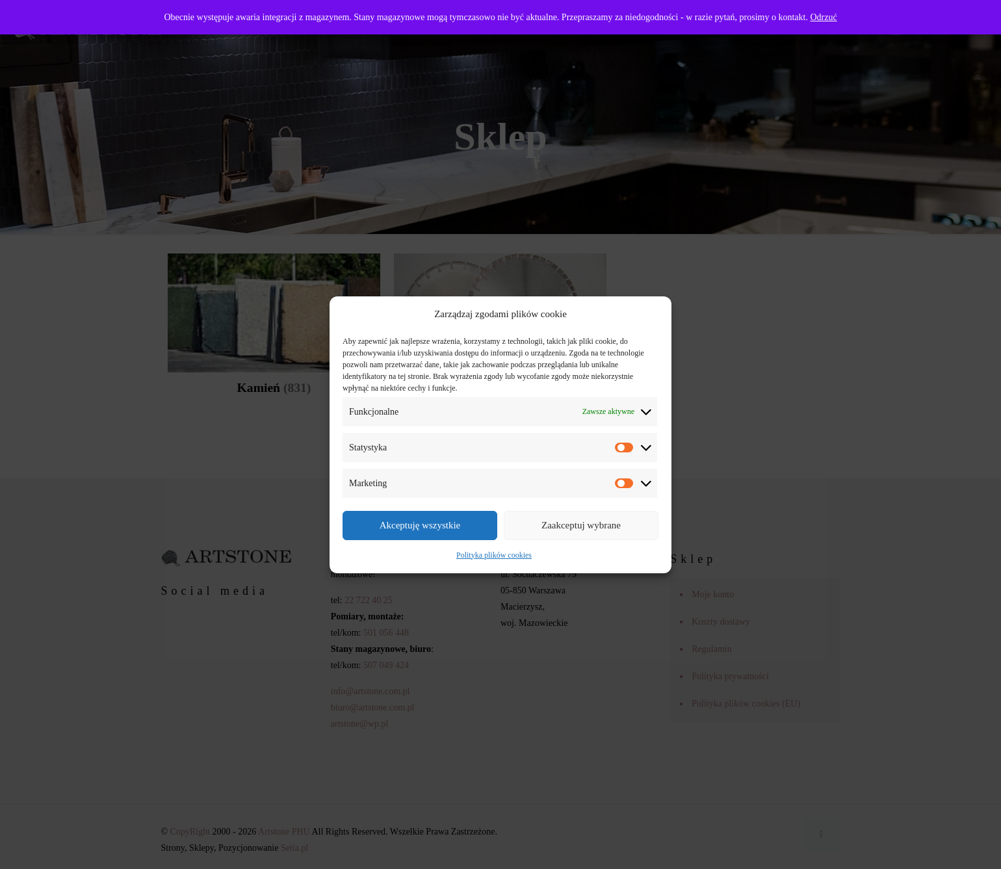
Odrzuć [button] (823, 17)
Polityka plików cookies (494, 555)
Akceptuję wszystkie (420, 525)
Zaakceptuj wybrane (581, 525)
